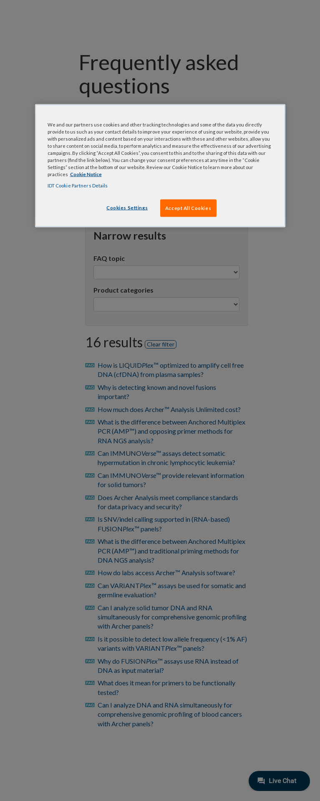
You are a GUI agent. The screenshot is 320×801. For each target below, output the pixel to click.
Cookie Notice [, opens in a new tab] (86, 174)
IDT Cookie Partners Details (78, 185)
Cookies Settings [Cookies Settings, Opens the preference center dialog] (127, 207)
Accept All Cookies (188, 208)
